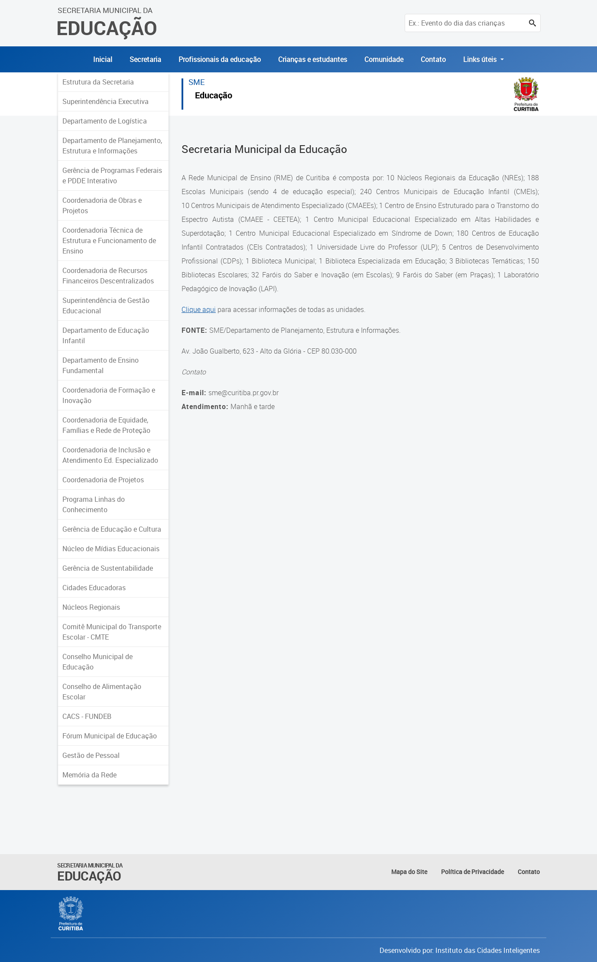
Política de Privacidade (472, 872)
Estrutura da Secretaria (98, 82)
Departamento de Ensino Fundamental (100, 365)
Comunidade (383, 59)
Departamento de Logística (104, 121)
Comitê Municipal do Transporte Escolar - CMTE (111, 632)
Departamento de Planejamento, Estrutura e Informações (112, 146)
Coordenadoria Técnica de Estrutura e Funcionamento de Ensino (109, 240)
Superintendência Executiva (105, 101)
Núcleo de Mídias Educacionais (110, 548)
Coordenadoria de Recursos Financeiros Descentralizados (108, 276)
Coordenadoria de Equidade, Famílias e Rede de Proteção (106, 425)
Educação (213, 96)
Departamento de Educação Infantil (105, 335)
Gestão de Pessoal (91, 755)
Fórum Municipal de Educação (109, 736)
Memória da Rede (89, 775)
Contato (433, 59)
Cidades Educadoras (94, 587)
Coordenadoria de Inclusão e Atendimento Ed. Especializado (110, 455)
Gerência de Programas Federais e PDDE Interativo (112, 175)
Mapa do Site (409, 872)
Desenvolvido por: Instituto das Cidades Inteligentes (460, 950)
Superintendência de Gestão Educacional (105, 305)
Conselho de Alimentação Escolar (101, 692)
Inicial (102, 59)
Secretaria (145, 59)
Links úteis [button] (480, 59)
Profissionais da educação (219, 59)
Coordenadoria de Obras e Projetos (102, 205)
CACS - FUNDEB (86, 716)
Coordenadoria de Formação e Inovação (108, 395)
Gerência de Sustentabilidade (107, 568)
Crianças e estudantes (312, 59)
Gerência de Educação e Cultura (111, 529)
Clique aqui (199, 309)
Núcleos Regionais (91, 607)
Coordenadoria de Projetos (103, 479)
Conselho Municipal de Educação (97, 662)
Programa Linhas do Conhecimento (93, 504)
